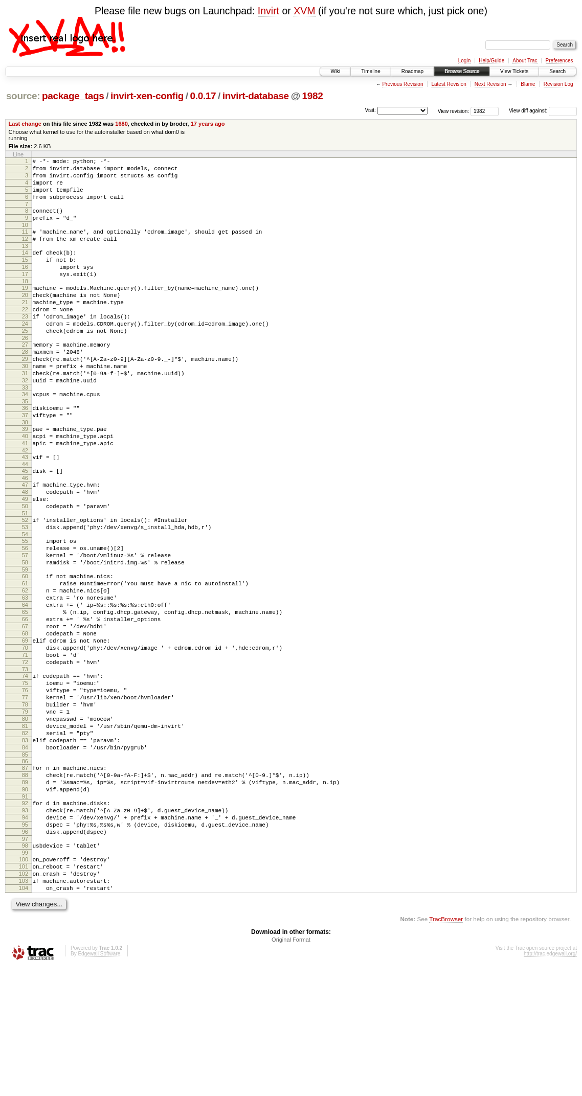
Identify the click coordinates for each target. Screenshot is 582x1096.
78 (25, 799)
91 (25, 908)
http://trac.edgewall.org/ (550, 1082)
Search (557, 71)
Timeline (370, 71)
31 (25, 411)
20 (25, 318)
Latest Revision (448, 84)
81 (25, 826)
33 (25, 429)
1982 (312, 95)
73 (25, 758)
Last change (25, 124)
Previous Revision (402, 84)
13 (25, 261)
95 (25, 941)
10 (25, 237)
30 (25, 403)
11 (25, 244)
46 (25, 532)
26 (25, 370)
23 (25, 344)
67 (25, 706)
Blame (528, 84)
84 (25, 852)
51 (25, 573)
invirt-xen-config (147, 95)
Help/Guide (491, 60)
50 (25, 564)
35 (25, 444)
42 (25, 501)
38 (25, 468)
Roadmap (412, 71)
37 (25, 459)
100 (23, 980)
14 (25, 268)
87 (25, 874)
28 (25, 385)
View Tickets (514, 71)
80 (25, 817)
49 (25, 556)
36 (25, 451)
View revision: (453, 110)
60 (25, 645)
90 (25, 900)
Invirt (268, 10)
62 (25, 662)
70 (25, 732)
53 (25, 588)
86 (25, 867)
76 (25, 782)
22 (25, 335)
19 (25, 309)
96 (25, 950)
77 (25, 791)
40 (25, 484)
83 (25, 843)
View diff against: (543, 110)
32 (25, 420)
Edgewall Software (99, 1082)
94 (25, 932)
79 (25, 808)
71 (25, 741)
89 (25, 891)
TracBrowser (446, 1047)
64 (25, 680)
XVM (304, 10)
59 (25, 638)
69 (25, 723)
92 (25, 915)
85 (25, 860)
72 (25, 749)
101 (23, 989)
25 (25, 361)
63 (25, 671)
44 (25, 516)
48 (25, 547)
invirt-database (255, 95)
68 (25, 715)
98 (25, 965)
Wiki (335, 71)
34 (25, 435)
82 (25, 834)
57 (25, 621)
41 (25, 492)
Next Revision (490, 84)
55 (25, 604)
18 (25, 303)
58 (25, 630)
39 (25, 475)
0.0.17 (203, 95)
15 (25, 276)
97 (25, 958)
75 (25, 773)
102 (23, 998)
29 (25, 394)
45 (25, 523)
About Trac (524, 60)
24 (25, 353)
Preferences (559, 60)
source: (23, 95)
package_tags (73, 95)
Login (464, 60)
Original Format (291, 1068)
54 (25, 597)
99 (25, 974)
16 (25, 285)
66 (25, 697)
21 (25, 327)
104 (23, 1015)
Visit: (370, 110)
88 (25, 882)
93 (25, 924)
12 (25, 252)
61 (25, 654)
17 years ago (208, 124)
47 (25, 538)
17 (25, 294)
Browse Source (461, 71)
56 (25, 612)
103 (23, 1006)
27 (25, 377)
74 (25, 765)
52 (25, 580)
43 (25, 508)
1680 (121, 124)
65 (25, 689)
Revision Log (558, 84)
